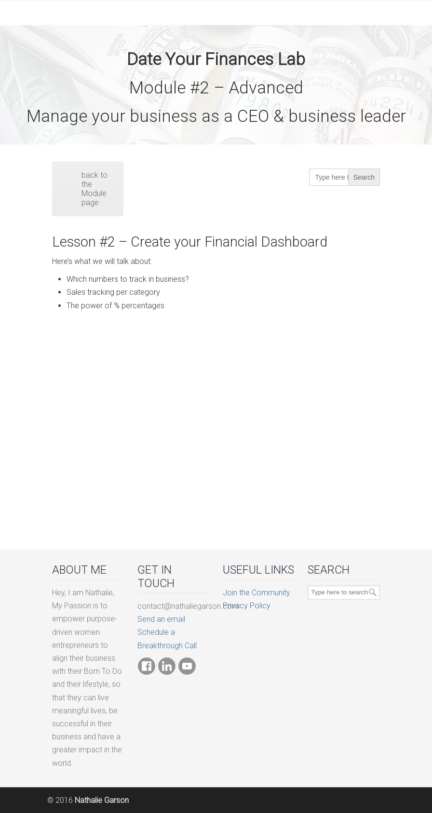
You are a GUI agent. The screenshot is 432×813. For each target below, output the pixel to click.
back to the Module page (94, 188)
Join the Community (256, 592)
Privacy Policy (246, 605)
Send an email (161, 619)
